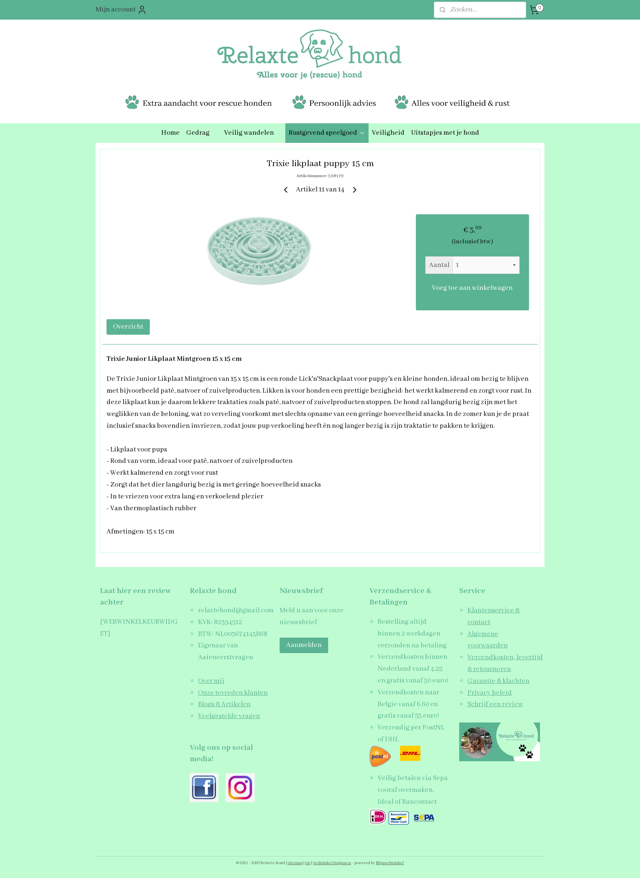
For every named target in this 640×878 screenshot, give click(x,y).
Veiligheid (388, 133)
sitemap (295, 863)
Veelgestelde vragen (229, 716)
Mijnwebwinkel (390, 863)
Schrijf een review (495, 704)
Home (170, 133)
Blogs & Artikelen (224, 704)
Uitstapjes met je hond (445, 133)
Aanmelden (304, 645)
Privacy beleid (489, 693)
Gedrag (202, 133)
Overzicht (128, 326)
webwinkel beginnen (332, 863)
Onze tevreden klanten (233, 693)
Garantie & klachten (498, 681)
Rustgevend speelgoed (327, 133)
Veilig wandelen (253, 133)
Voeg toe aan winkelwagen (472, 288)
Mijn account (121, 10)
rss (307, 863)
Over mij (211, 681)
